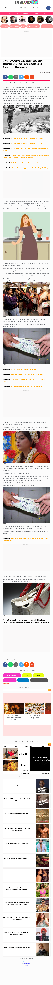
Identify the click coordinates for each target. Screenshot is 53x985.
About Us (7, 7)
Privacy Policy (27, 961)
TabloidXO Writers (44, 72)
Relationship (36, 13)
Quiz (11, 13)
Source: (4, 133)
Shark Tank (14, 26)
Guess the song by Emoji (39, 680)
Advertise (21, 7)
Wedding (4, 26)
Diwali (27, 675)
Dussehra (23, 680)
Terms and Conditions (27, 963)
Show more (5, 683)
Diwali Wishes (10, 680)
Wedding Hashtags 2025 (12, 675)
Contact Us (36, 7)
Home (27, 965)
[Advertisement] (26, 44)
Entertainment (22, 13)
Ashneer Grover (33, 26)
